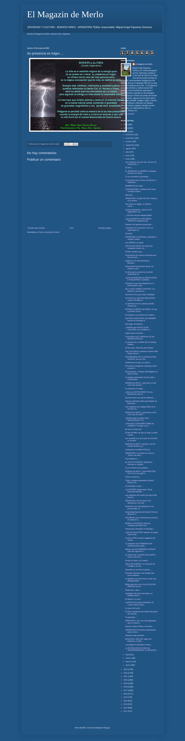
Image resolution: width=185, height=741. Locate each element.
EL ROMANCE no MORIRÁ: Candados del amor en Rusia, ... (140, 172)
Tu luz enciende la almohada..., (137, 177)
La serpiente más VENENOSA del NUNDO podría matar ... (138, 545)
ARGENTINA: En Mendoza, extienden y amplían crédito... (141, 238)
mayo (128, 159)
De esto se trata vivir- (133, 429)
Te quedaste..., (131, 617)
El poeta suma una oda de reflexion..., (140, 398)
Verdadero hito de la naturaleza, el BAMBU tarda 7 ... (138, 594)
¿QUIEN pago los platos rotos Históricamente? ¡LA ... (137, 419)
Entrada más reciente (36, 228)
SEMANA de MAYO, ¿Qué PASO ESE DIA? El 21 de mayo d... (140, 472)
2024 (126, 132)
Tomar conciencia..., (133, 477)
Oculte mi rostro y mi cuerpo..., (137, 561)
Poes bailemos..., (132, 459)
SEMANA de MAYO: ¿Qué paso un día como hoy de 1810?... (140, 413)
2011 (126, 711)
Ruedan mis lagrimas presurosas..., (139, 224)
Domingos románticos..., (134, 324)
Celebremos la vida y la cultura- (137, 363)
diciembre (130, 135)
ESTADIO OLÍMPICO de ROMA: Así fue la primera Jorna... (141, 310)
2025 (126, 128)
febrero (129, 662)
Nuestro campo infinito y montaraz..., (139, 626)
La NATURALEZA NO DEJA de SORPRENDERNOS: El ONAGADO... (141, 649)
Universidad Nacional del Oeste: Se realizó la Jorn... (139, 267)
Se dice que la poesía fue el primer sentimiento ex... (139, 273)
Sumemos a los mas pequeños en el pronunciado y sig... (139, 284)
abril (128, 655)
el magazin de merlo (144, 64)
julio (127, 152)
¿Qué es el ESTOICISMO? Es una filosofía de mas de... (139, 393)
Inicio (72, 228)
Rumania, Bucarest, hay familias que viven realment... (139, 574)
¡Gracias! (129, 234)
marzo (128, 658)
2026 (126, 125)
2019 (126, 683)
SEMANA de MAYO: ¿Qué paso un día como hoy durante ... (140, 384)
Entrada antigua (104, 228)
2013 (126, 704)
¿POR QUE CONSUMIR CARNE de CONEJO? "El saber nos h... (139, 425)
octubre (129, 142)
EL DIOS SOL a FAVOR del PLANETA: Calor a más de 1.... (140, 556)
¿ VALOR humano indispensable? (138, 215)
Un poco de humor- (133, 608)
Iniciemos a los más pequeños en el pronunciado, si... (139, 507)
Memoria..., (129, 195)
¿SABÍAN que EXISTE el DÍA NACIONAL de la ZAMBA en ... (138, 328)
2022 (126, 673)
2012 (126, 708)
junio (128, 156)
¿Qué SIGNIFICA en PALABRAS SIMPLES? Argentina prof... (138, 220)
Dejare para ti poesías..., (135, 333)
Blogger (107, 728)
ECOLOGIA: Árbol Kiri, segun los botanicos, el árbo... (138, 640)
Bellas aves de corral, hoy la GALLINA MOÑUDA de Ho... (140, 585)
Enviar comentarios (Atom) (48, 232)
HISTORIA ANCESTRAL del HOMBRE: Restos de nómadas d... (140, 319)
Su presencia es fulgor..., (135, 389)
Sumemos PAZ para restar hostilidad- (140, 295)
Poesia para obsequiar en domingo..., (140, 529)
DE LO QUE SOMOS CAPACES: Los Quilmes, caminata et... (140, 290)
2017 (126, 690)
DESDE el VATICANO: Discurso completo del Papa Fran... (137, 524)
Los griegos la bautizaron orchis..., (138, 645)
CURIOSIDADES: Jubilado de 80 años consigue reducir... (140, 190)
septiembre (130, 145)
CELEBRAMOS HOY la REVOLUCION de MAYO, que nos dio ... (140, 358)
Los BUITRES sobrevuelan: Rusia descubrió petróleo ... (138, 491)
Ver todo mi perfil (127, 114)
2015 (126, 697)
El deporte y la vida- (133, 599)
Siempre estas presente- (135, 635)
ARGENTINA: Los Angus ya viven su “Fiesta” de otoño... (139, 454)
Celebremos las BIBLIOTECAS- (137, 450)
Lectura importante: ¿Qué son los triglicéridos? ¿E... (138, 211)
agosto (128, 149)
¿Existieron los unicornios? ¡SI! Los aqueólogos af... (139, 229)
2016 (126, 694)
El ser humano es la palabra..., (137, 468)
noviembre (130, 138)
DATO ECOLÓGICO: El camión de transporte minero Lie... (139, 247)
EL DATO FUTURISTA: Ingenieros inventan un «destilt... (138, 463)
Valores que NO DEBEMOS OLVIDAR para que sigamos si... (140, 550)
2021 (126, 676)
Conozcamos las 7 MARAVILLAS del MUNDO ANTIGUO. (139, 338)
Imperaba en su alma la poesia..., (138, 570)
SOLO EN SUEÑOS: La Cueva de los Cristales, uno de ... (140, 565)
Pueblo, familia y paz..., (134, 252)
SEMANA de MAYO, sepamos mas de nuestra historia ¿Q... (140, 445)
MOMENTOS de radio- (134, 186)
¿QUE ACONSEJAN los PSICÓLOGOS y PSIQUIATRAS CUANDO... (141, 279)
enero (128, 665)
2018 (126, 687)
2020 (126, 680)
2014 (126, 701)
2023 (126, 669)
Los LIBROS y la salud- (134, 243)
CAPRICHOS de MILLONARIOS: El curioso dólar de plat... (139, 604)
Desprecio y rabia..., (133, 590)
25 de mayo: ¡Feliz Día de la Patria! (139, 348)
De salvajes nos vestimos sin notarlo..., (140, 315)
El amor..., (129, 168)
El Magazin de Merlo (65, 14)
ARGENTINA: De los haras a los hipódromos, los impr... (138, 502)
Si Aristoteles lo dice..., (134, 486)
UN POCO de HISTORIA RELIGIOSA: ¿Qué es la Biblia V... (140, 299)
